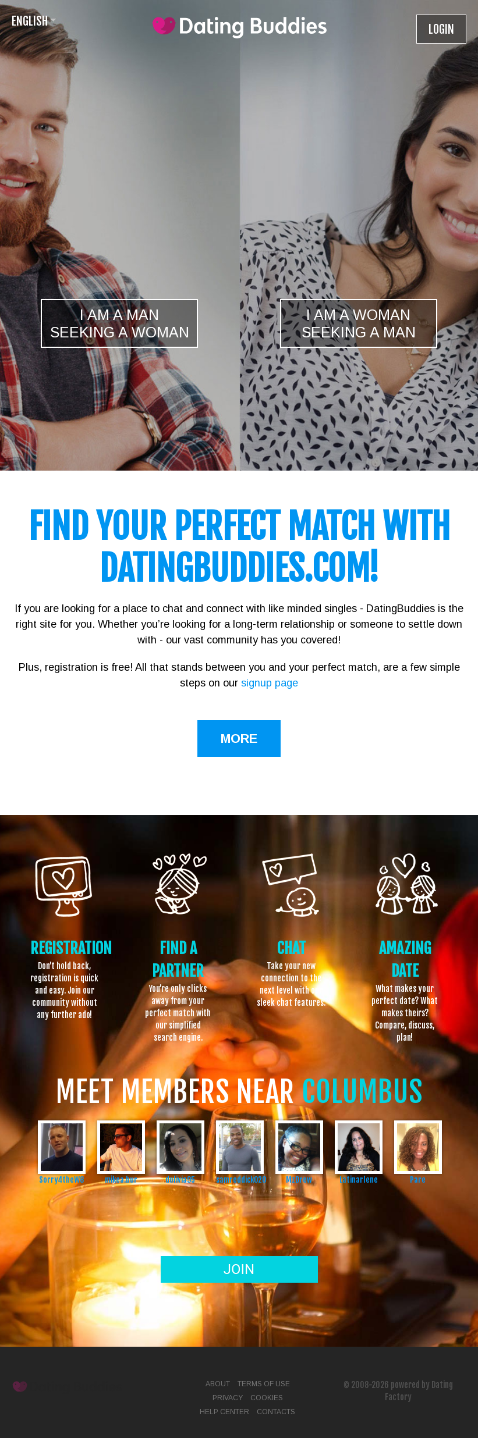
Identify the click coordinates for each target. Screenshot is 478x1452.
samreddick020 (240, 1179)
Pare (418, 1179)
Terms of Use (264, 1384)
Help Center (224, 1412)
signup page (269, 683)
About (218, 1384)
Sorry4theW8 (61, 1179)
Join (239, 1269)
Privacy (228, 1398)
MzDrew (299, 1179)
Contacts (276, 1412)
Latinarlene (358, 1179)
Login (441, 29)
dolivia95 (180, 1179)
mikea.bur (121, 1179)
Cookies (266, 1398)
